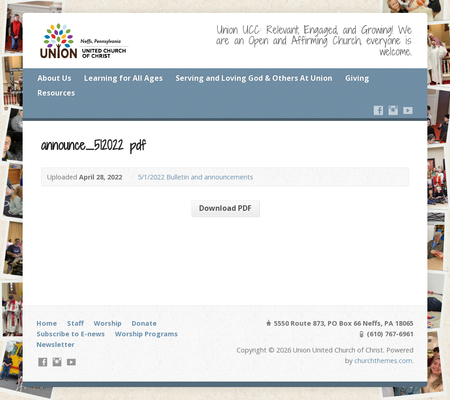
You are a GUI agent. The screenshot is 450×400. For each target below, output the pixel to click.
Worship (108, 323)
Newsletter (55, 344)
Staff (75, 323)
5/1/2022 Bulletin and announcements (195, 177)
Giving (357, 78)
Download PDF (225, 208)
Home (46, 323)
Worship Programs (146, 333)
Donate (144, 323)
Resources (56, 93)
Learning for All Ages (123, 78)
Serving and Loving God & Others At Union (254, 78)
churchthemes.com (383, 360)
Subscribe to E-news (70, 333)
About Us (54, 78)
